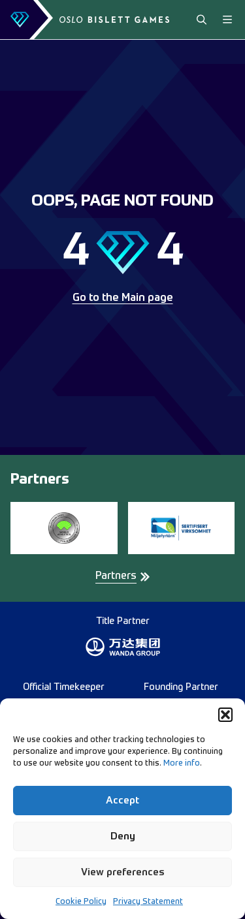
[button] (225, 714)
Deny (122, 836)
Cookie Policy (81, 902)
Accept (122, 800)
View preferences (123, 872)
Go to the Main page (123, 298)
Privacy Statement (148, 902)
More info (181, 764)
